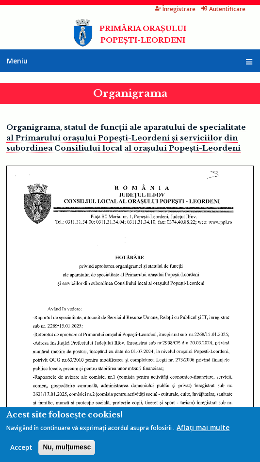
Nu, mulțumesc (67, 447)
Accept (21, 447)
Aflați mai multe (203, 427)
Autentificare (223, 9)
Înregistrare (175, 9)
